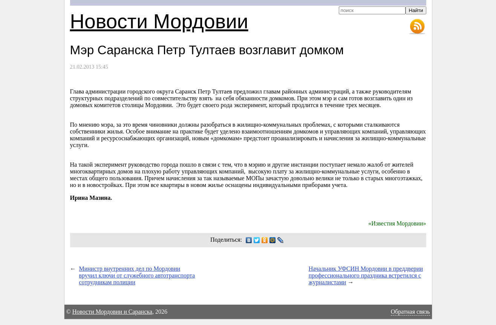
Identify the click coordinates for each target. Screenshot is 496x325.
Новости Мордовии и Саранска (112, 311)
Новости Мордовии (159, 21)
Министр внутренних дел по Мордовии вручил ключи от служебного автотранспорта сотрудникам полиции (137, 275)
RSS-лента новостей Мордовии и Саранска (417, 27)
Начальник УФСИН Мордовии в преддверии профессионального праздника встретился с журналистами (366, 275)
